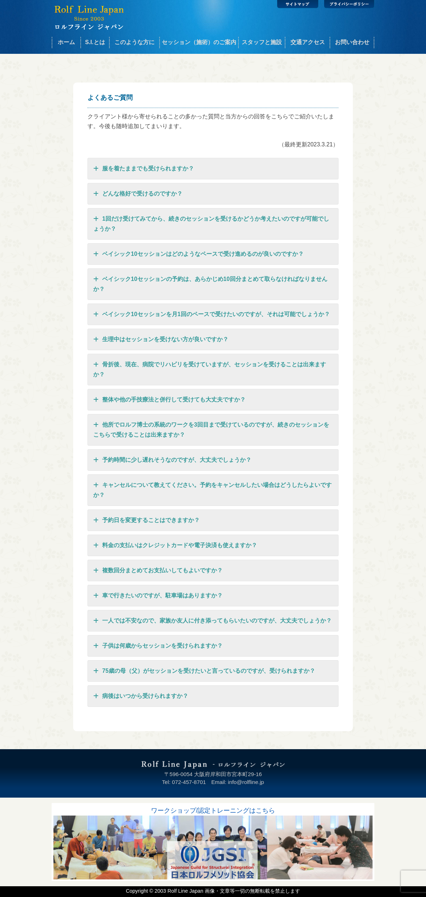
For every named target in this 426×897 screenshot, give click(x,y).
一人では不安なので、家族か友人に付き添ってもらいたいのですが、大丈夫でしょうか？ (212, 621)
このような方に (134, 42)
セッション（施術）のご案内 (199, 42)
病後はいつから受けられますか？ (140, 696)
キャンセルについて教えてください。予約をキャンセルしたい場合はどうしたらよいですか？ (212, 489)
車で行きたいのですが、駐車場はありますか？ (158, 596)
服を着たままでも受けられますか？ (143, 169)
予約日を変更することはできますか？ (146, 520)
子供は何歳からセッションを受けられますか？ (158, 646)
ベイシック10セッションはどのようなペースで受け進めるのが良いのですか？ (198, 254)
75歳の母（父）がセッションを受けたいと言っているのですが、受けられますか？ (204, 671)
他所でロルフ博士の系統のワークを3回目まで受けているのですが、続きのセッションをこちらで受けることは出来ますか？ (211, 429)
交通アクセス (307, 42)
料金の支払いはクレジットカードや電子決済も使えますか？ (175, 545)
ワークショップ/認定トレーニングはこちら (213, 810)
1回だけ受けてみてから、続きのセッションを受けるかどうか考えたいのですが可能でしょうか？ (211, 223)
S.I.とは (95, 42)
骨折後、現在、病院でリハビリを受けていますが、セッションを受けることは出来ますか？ (209, 368)
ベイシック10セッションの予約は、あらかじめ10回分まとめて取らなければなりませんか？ (210, 283)
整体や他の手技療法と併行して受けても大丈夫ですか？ (169, 400)
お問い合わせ (352, 42)
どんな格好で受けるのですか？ (138, 194)
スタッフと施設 (262, 42)
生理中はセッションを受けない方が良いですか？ (160, 339)
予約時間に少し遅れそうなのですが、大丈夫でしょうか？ (172, 460)
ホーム (66, 42)
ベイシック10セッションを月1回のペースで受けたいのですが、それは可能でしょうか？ (211, 314)
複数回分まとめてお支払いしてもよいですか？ (158, 570)
